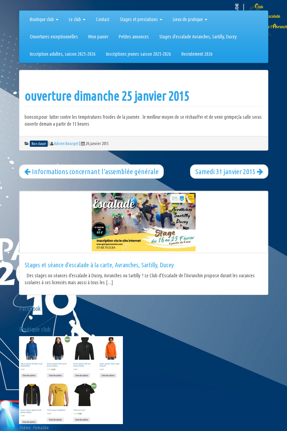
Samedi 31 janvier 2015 (229, 171)
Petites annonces (134, 36)
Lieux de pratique (190, 19)
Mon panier (98, 36)
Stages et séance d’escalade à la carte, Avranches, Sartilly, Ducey (99, 264)
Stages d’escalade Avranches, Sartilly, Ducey (198, 36)
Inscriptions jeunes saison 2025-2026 (138, 54)
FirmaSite (41, 427)
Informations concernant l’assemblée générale (91, 171)
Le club (77, 19)
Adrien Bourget (66, 143)
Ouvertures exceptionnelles (54, 36)
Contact (102, 19)
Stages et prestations (141, 19)
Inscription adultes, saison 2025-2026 (63, 54)
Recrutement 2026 (197, 54)
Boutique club (44, 19)
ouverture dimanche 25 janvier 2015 (107, 96)
